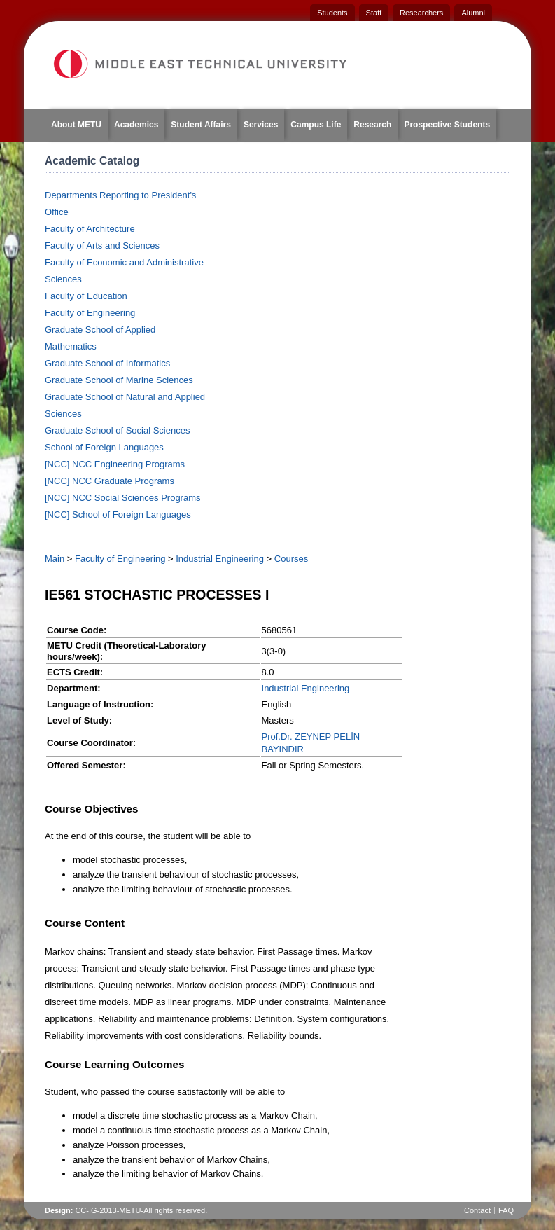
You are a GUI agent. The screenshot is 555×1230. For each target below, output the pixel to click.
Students (332, 12)
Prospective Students (447, 125)
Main (54, 558)
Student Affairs (201, 125)
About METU (76, 125)
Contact (477, 1210)
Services (261, 125)
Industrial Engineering (220, 558)
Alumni (473, 12)
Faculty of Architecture (90, 228)
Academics (136, 125)
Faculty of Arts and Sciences (102, 245)
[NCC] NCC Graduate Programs (109, 481)
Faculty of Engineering (90, 313)
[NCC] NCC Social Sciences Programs (123, 497)
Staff (373, 12)
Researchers (421, 12)
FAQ (506, 1210)
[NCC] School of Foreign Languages (118, 514)
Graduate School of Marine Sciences (119, 380)
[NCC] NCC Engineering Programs (115, 464)
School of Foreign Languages (104, 447)
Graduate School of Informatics (107, 363)
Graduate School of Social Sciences (117, 430)
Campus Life (315, 125)
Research (372, 125)
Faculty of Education (86, 296)
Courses (291, 558)
